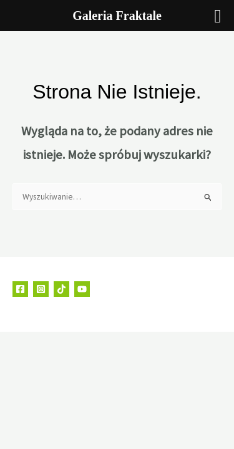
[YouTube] (82, 289)
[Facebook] (20, 289)
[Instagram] (41, 289)
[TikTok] (61, 289)
